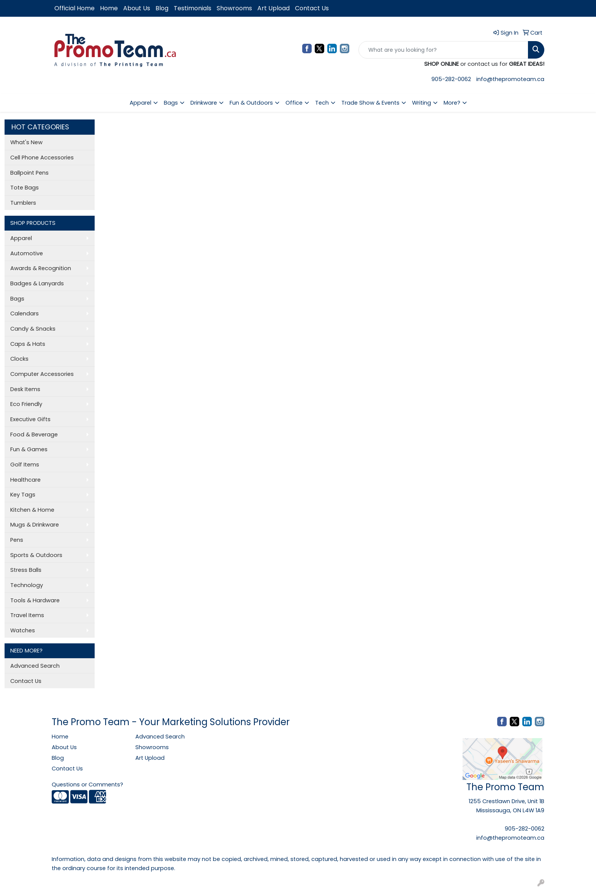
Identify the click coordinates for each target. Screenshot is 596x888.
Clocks (19, 359)
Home (109, 8)
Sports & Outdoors (36, 555)
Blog (161, 8)
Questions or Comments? (87, 784)
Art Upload (273, 8)
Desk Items (25, 389)
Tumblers (23, 203)
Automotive (26, 253)
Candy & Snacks (32, 329)
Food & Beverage (34, 434)
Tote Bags (24, 187)
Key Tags (22, 494)
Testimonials (192, 8)
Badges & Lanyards (37, 283)
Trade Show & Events (370, 103)
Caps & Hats (27, 344)
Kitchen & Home (32, 510)
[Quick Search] (443, 50)
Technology (26, 585)
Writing (421, 103)
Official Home (74, 8)
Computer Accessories (42, 374)
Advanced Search (35, 666)
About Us (136, 8)
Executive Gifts (30, 419)
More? (452, 103)
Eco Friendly (26, 404)
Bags (171, 103)
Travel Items (27, 615)
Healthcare (25, 480)
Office (294, 103)
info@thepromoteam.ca (510, 79)
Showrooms (234, 8)
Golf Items (24, 464)
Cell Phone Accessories (42, 157)
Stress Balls (25, 570)
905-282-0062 (451, 79)
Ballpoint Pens (29, 173)
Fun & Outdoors (251, 103)
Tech (322, 103)
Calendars (24, 313)
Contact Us (312, 8)
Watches (22, 630)
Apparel (140, 103)
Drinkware (203, 103)
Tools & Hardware (35, 600)
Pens (16, 540)
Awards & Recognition (40, 268)
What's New (26, 142)
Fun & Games (29, 449)
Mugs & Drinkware (34, 524)
